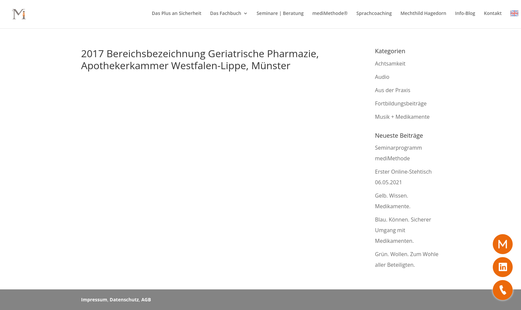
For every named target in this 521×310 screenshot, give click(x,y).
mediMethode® (330, 13)
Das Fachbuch (225, 13)
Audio (382, 76)
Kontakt (493, 13)
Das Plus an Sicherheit (176, 13)
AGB (146, 299)
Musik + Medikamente (402, 116)
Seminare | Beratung (280, 13)
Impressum (94, 299)
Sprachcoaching (374, 13)
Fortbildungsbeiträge (401, 103)
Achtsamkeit (390, 63)
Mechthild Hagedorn (423, 13)
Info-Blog (465, 13)
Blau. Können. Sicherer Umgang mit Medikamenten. (403, 230)
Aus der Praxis (392, 90)
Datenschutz (124, 299)
